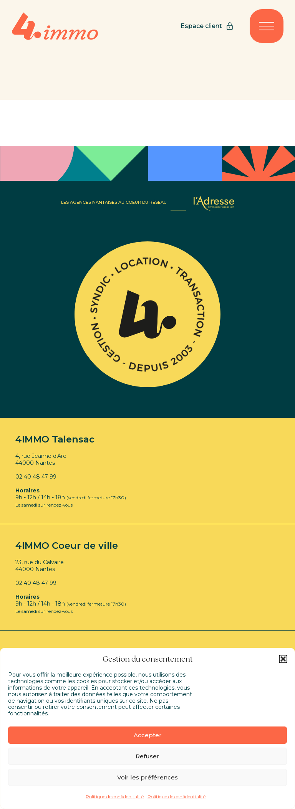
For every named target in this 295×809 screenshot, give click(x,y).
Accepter (148, 735)
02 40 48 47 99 (35, 476)
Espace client (207, 26)
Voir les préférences (147, 777)
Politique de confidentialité (115, 796)
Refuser (147, 756)
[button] (283, 659)
